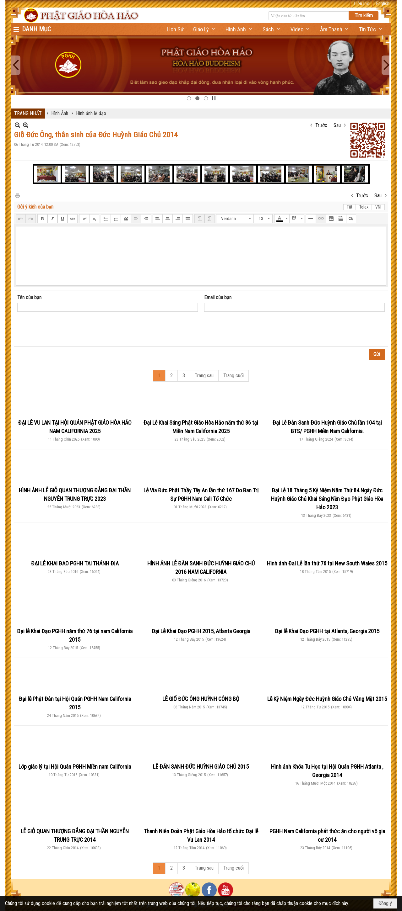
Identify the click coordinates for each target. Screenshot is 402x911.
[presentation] (65, 331)
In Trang (17, 195)
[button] (204, 29)
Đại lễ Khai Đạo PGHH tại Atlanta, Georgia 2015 (327, 631)
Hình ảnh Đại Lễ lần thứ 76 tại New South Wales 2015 (327, 563)
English (382, 4)
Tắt (349, 206)
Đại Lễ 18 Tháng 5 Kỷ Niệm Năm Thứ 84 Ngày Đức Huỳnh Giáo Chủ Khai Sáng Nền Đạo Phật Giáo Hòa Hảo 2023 (327, 499)
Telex (363, 206)
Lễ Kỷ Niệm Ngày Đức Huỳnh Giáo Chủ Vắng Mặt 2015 (327, 699)
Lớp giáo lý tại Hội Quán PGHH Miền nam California (75, 766)
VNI (378, 206)
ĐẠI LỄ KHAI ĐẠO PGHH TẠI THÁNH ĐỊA (75, 563)
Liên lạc (361, 4)
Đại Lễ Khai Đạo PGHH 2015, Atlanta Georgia (201, 631)
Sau (337, 125)
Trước (321, 125)
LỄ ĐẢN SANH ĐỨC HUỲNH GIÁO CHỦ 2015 (201, 766)
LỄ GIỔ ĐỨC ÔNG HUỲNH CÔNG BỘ (200, 699)
